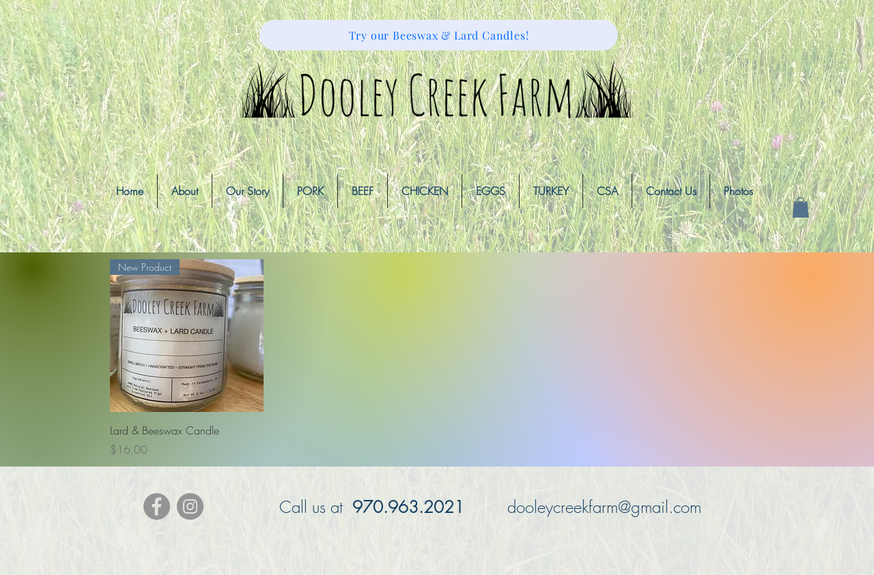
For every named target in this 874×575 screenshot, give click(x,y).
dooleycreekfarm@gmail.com (604, 507)
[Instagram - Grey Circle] (190, 506)
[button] (800, 207)
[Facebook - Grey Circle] (156, 506)
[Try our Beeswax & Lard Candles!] (438, 35)
